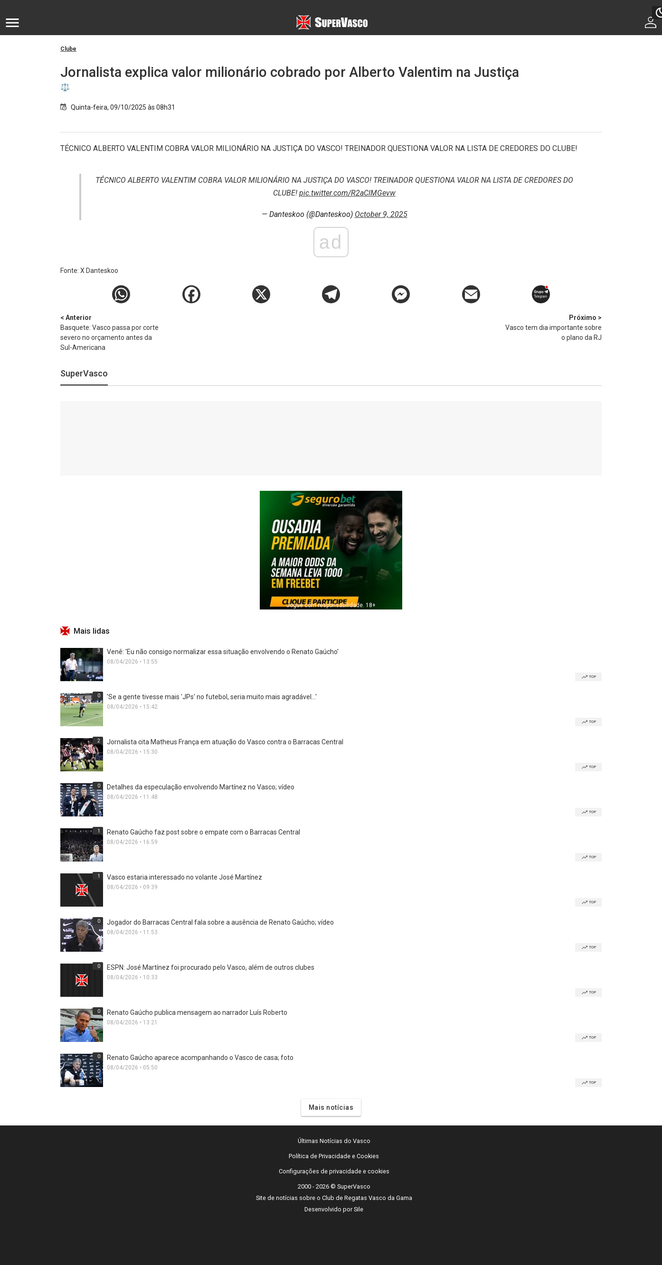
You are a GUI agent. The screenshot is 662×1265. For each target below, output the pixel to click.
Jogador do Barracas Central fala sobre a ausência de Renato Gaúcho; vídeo (220, 922)
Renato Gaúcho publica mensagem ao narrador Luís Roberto (197, 1012)
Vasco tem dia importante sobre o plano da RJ (552, 327)
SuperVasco (84, 373)
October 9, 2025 (381, 214)
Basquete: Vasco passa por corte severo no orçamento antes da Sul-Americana (110, 332)
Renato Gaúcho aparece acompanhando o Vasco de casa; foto (200, 1057)
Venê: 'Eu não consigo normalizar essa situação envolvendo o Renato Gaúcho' (223, 652)
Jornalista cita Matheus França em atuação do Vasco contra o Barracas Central (225, 742)
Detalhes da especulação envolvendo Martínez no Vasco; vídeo (200, 787)
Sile (358, 1209)
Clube (68, 49)
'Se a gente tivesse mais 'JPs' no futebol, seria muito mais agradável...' (212, 697)
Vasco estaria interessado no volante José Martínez (184, 877)
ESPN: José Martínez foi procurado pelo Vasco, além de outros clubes (210, 967)
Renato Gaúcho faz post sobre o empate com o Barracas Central (203, 832)
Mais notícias (331, 1107)
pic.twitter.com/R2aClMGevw (347, 192)
